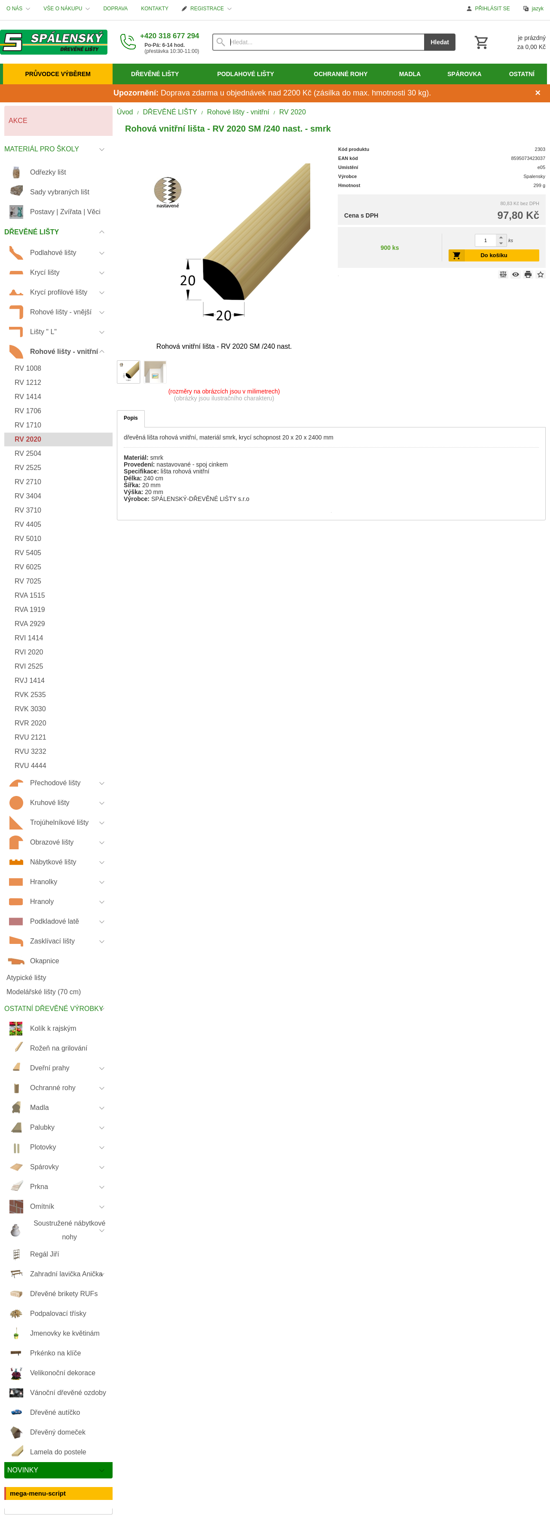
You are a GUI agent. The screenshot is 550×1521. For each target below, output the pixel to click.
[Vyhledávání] (318, 42)
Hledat (440, 42)
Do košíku (493, 255)
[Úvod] (53, 42)
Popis (131, 418)
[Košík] (509, 42)
